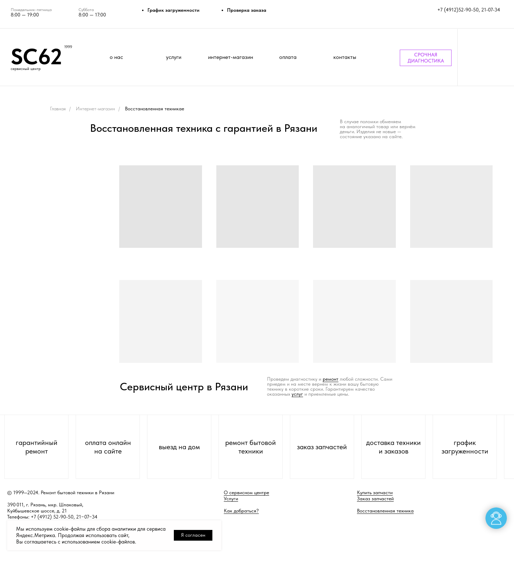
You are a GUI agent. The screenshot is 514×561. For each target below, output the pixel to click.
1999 (68, 47)
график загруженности (465, 446)
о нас (116, 57)
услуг (297, 394)
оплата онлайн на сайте (108, 446)
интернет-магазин (230, 57)
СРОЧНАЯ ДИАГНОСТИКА (426, 58)
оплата (288, 57)
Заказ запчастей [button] (375, 498)
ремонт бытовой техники (250, 446)
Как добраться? (241, 511)
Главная (58, 108)
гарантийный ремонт (36, 446)
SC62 (36, 56)
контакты (344, 57)
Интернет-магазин (95, 108)
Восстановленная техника (385, 511)
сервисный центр (26, 68)
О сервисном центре (246, 492)
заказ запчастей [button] (322, 446)
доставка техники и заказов (393, 446)
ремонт (330, 379)
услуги (173, 57)
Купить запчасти (375, 492)
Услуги (231, 498)
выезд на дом (179, 446)
